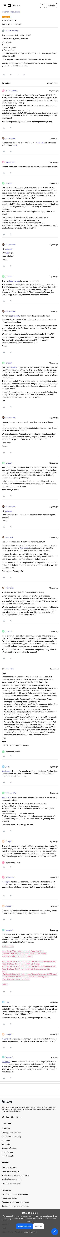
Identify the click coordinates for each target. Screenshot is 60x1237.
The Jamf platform (9, 1167)
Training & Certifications (11, 1133)
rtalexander (10, 162)
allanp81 (8, 841)
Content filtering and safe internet (15, 1206)
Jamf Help (6, 1129)
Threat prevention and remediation (15, 1202)
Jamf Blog (6, 1140)
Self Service (6, 1191)
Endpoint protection (9, 1198)
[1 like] (11, 751)
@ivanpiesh (6, 1039)
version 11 (40, 143)
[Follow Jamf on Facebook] (22, 1117)
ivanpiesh (9, 930)
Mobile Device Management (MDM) (16, 1175)
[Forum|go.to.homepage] (14, 5)
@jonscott (8, 249)
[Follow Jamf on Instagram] (17, 1117)
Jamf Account (7, 1156)
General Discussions (12, 12)
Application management (12, 1179)
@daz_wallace (14, 281)
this (7, 253)
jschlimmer (9, 877)
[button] (4, 6)
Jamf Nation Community (11, 1136)
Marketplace (7, 1144)
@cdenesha (6, 771)
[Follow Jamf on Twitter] (3, 1117)
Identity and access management (15, 1194)
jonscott (8, 183)
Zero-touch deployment (11, 1171)
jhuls (7, 767)
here (15, 145)
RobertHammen (11, 31)
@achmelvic (7, 797)
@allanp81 (6, 882)
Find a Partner (7, 1152)
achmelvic (9, 537)
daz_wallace (10, 138)
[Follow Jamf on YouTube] (12, 1117)
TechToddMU (10, 793)
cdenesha (9, 669)
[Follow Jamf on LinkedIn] (7, 1117)
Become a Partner (9, 1148)
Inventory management (11, 1183)
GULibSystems (11, 91)
